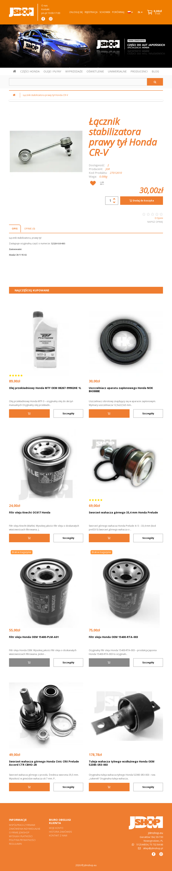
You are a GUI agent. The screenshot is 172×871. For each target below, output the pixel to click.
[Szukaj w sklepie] (78, 82)
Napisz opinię (155, 221)
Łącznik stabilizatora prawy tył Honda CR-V (45, 95)
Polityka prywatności (22, 840)
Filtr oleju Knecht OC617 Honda (29, 512)
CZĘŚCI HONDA (30, 71)
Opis (15, 228)
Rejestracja (91, 12)
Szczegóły (68, 413)
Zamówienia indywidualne (24, 828)
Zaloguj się (76, 12)
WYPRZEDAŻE (74, 71)
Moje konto (56, 828)
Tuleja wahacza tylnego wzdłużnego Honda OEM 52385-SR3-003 (121, 763)
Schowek (105, 12)
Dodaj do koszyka (141, 201)
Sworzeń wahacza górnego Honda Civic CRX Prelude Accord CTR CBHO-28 (44, 763)
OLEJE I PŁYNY (52, 71)
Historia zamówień (60, 831)
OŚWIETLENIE (95, 71)
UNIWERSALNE (117, 71)
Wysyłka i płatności (20, 836)
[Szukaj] (155, 82)
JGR (108, 169)
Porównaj (118, 12)
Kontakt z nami (58, 835)
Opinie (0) (29, 228)
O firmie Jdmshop (19, 832)
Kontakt (45, 9)
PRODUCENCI (139, 71)
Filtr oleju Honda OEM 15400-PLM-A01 (34, 637)
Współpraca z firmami (22, 825)
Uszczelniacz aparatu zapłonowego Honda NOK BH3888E (121, 389)
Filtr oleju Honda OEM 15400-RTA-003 (113, 637)
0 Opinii (159, 218)
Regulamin (15, 843)
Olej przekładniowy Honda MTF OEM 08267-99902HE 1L (45, 388)
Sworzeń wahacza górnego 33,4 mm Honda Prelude (123, 512)
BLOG (155, 71)
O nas (44, 5)
